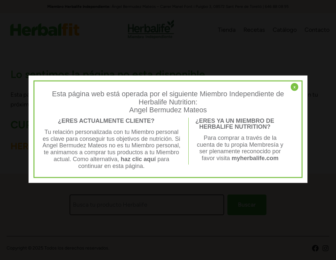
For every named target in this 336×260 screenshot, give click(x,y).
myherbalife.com (255, 158)
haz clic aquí (139, 159)
